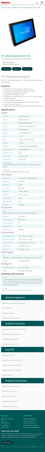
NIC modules (6, 308)
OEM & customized (7, 419)
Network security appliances (11, 318)
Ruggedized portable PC (10, 401)
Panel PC (17, 7)
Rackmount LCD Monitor (10, 344)
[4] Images (27, 69)
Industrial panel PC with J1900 (12, 365)
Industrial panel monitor (10, 339)
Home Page (7, 443)
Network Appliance (15, 297)
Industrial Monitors (30, 423)
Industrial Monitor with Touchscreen (14, 329)
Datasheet (6, 69)
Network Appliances (30, 419)
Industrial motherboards (32, 427)
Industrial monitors (15, 323)
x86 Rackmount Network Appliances (14, 303)
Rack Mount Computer (9, 391)
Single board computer (9, 406)
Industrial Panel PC (7, 7)
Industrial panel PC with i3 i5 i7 (12, 360)
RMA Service (5, 423)
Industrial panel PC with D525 (12, 370)
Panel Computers (29, 421)
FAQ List (3, 421)
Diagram (17, 69)
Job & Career (5, 427)
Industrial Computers (16, 380)
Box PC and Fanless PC (9, 396)
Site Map (32, 447)
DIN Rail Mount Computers (11, 386)
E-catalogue (5, 425)
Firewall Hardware (8, 313)
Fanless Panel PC (7, 375)
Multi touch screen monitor (11, 334)
